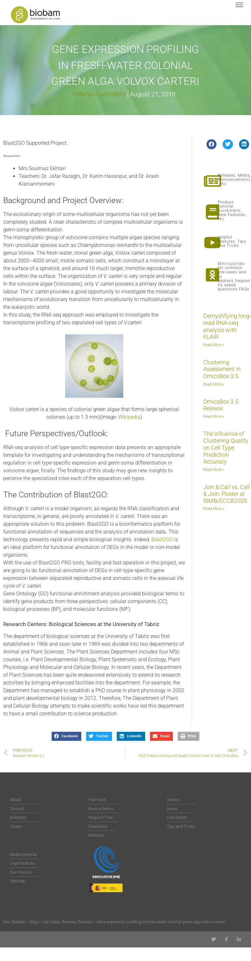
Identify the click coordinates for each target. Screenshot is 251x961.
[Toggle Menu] (239, 5)
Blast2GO (162, 539)
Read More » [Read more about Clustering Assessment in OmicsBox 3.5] (213, 384)
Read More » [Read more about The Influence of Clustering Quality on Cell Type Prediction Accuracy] (213, 469)
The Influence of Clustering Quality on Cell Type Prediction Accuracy (226, 447)
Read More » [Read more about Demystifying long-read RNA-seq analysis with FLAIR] (213, 345)
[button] (211, 144)
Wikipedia (129, 417)
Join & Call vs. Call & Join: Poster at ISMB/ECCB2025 (226, 494)
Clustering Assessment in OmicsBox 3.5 (222, 369)
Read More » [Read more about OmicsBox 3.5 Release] (213, 416)
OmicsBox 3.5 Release (220, 405)
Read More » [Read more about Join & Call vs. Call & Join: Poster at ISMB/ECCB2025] (213, 508)
